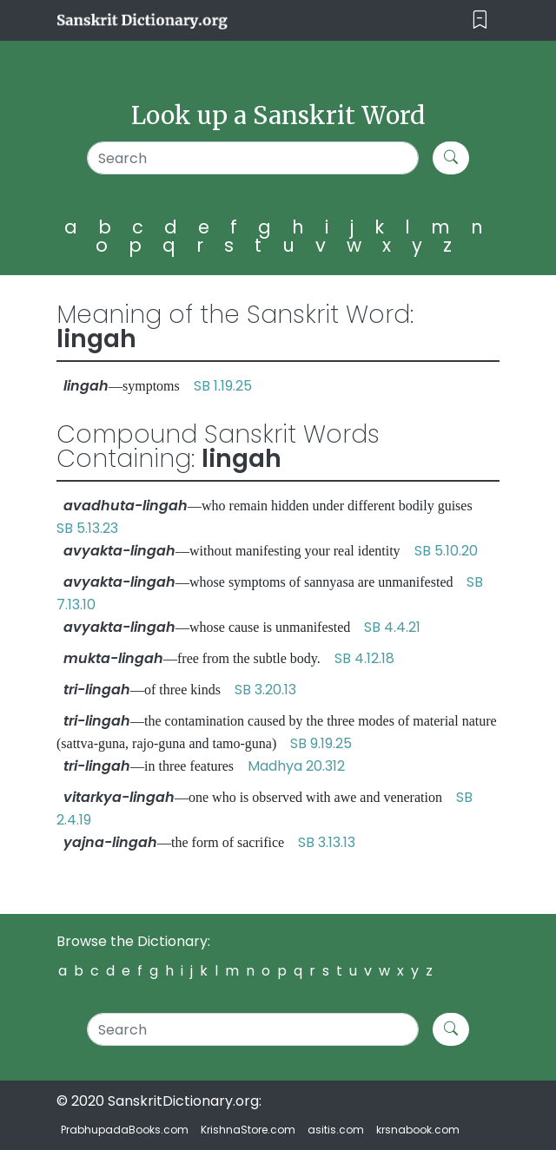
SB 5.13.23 (87, 528)
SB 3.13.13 (326, 842)
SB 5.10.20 (446, 551)
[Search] (253, 157)
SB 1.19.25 (223, 386)
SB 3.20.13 (265, 690)
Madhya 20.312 (296, 766)
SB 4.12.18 (364, 658)
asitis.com (336, 1129)
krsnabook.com (418, 1129)
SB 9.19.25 (321, 743)
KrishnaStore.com (248, 1129)
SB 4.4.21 (392, 627)
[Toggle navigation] (480, 20)
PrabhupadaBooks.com (125, 1129)
